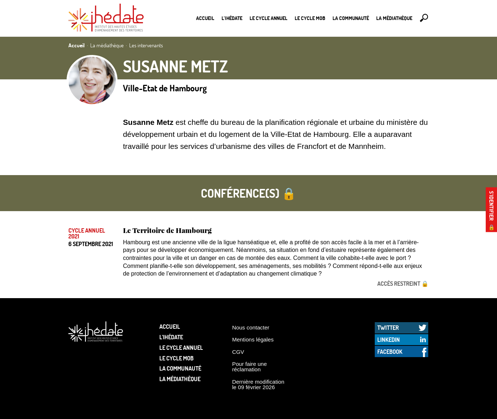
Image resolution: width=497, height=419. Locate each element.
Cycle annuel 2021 (86, 233)
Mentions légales (253, 339)
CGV (238, 352)
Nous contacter (250, 327)
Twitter (388, 327)
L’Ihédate (232, 18)
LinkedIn (388, 339)
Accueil (205, 18)
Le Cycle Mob (310, 18)
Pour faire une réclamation (249, 366)
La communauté (351, 18)
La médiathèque (394, 18)
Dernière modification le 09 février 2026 (258, 384)
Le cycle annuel (268, 18)
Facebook (389, 351)
